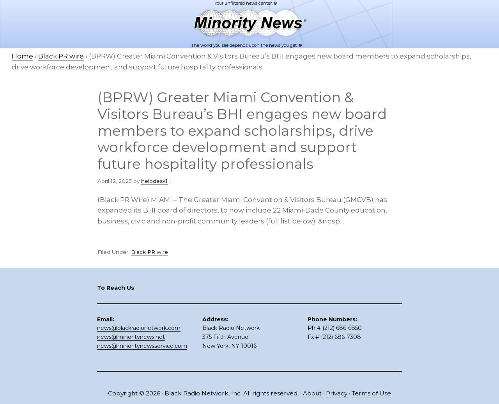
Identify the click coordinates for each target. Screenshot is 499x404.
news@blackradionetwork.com (138, 327)
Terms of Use (371, 393)
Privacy (337, 393)
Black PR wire (149, 252)
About (313, 393)
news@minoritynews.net (131, 336)
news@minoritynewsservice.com (142, 345)
